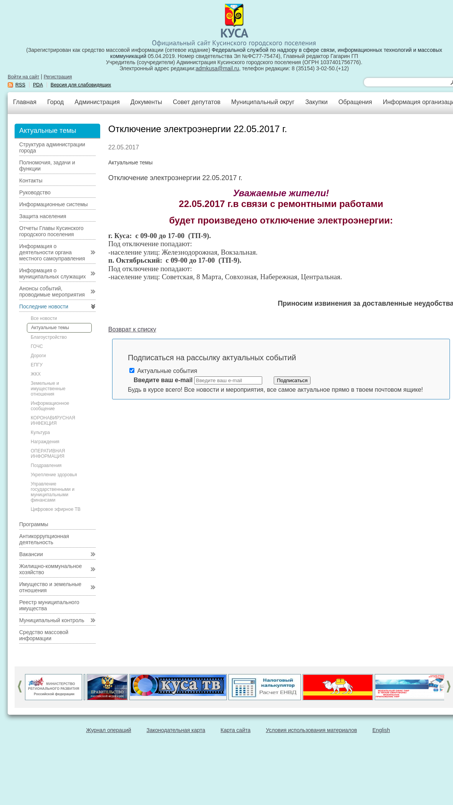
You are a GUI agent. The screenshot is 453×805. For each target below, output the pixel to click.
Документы (146, 102)
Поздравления (46, 465)
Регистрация (58, 77)
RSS (20, 85)
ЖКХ (36, 374)
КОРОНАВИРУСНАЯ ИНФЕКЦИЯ (53, 420)
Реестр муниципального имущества (49, 605)
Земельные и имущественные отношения (48, 389)
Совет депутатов (196, 102)
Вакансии (31, 554)
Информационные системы (53, 204)
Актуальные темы (50, 327)
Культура (40, 432)
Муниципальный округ (262, 102)
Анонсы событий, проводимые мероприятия (52, 291)
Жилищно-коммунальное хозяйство (50, 569)
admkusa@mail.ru (217, 68)
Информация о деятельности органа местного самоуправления (52, 252)
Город (55, 102)
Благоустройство (49, 337)
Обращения (355, 102)
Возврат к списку (132, 329)
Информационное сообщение (50, 406)
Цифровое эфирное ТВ (56, 509)
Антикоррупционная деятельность (44, 539)
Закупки (316, 102)
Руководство (35, 192)
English (381, 730)
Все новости (44, 318)
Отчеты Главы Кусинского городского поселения (51, 231)
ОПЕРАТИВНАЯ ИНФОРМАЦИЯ (48, 453)
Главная (24, 102)
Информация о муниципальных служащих (52, 273)
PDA (38, 85)
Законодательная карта (176, 730)
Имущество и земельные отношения (50, 587)
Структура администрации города (52, 147)
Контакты (30, 180)
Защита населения (42, 216)
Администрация (97, 102)
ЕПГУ (37, 365)
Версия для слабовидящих (81, 85)
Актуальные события (163, 371)
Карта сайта (236, 730)
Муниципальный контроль (51, 620)
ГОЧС (37, 346)
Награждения (45, 441)
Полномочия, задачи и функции (47, 165)
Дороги (38, 355)
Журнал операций (108, 730)
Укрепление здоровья (54, 474)
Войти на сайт (23, 77)
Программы (33, 524)
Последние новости (43, 306)
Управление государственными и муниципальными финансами (52, 492)
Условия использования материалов (311, 730)
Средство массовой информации (43, 635)
